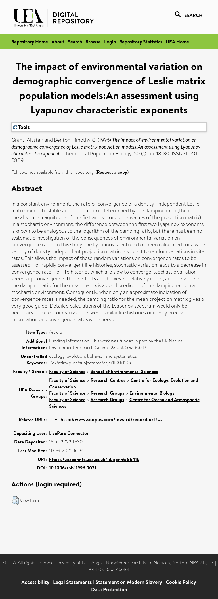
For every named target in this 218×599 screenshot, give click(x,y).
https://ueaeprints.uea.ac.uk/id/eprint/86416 (94, 459)
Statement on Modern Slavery (128, 582)
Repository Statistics (140, 41)
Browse (93, 41)
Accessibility (35, 582)
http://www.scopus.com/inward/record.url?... (111, 419)
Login (110, 41)
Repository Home (29, 41)
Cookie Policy (181, 582)
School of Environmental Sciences (124, 371)
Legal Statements (72, 582)
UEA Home (177, 41)
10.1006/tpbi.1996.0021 (72, 468)
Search (75, 41)
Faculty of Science (67, 371)
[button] (15, 500)
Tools (21, 127)
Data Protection (109, 589)
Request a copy (112, 172)
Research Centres (108, 380)
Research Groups (107, 393)
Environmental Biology (152, 393)
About (57, 41)
